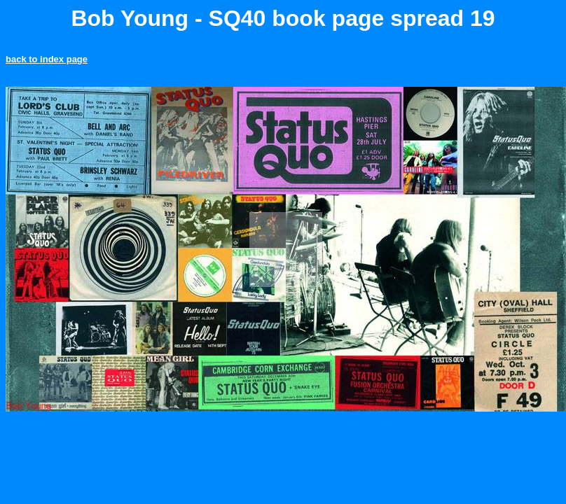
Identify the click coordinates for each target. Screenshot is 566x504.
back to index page (47, 59)
